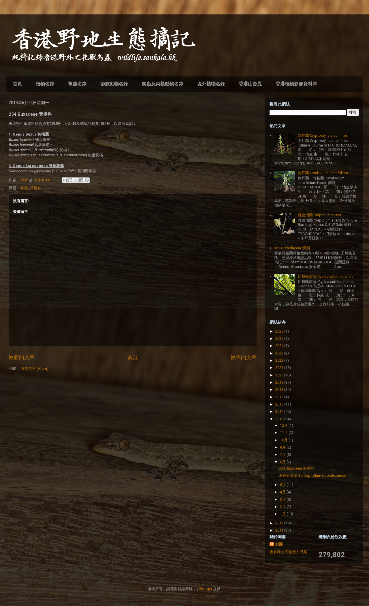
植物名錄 (45, 83)
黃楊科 (35, 188)
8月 (283, 447)
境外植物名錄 (211, 83)
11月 (284, 432)
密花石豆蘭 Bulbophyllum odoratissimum (313, 475)
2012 (279, 523)
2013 (279, 419)
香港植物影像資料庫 (296, 83)
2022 (279, 360)
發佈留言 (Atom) (34, 368)
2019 (279, 382)
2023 (279, 353)
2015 (279, 404)
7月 (283, 454)
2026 (279, 331)
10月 (284, 440)
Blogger (205, 589)
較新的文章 (22, 357)
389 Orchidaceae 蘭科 (292, 248)
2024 (279, 346)
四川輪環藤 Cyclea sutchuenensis (325, 276)
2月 (283, 506)
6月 (283, 462)
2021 (279, 367)
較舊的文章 (244, 357)
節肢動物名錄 (114, 83)
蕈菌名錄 (77, 83)
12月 (284, 425)
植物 (24, 188)
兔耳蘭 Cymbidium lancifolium (323, 173)
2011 (279, 530)
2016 (279, 397)
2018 (279, 389)
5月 (283, 485)
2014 (279, 411)
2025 (279, 338)
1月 (283, 514)
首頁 (17, 83)
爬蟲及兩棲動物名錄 (162, 83)
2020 (279, 375)
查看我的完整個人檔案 (288, 552)
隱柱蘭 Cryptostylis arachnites (323, 135)
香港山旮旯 (250, 83)
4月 (283, 492)
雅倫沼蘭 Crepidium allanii (319, 215)
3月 (283, 499)
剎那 (279, 544)
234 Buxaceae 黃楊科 (296, 468)
